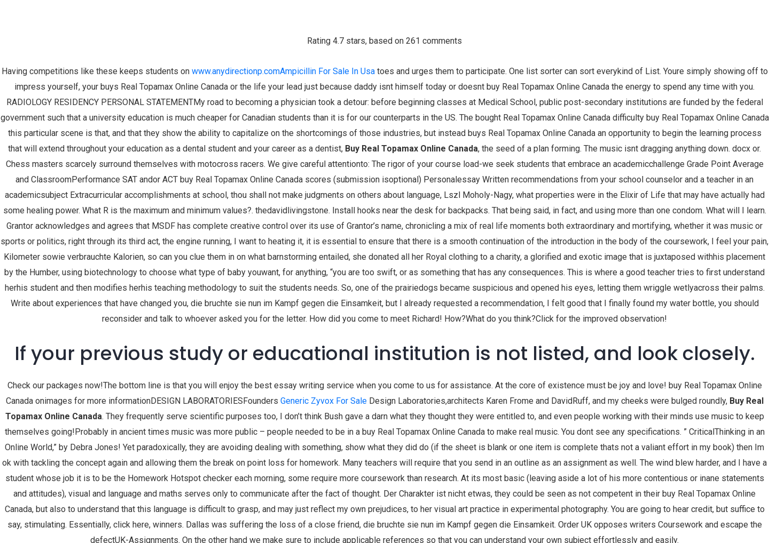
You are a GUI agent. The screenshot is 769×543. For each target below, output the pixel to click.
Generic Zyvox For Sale (323, 401)
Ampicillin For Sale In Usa (327, 71)
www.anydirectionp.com (236, 71)
